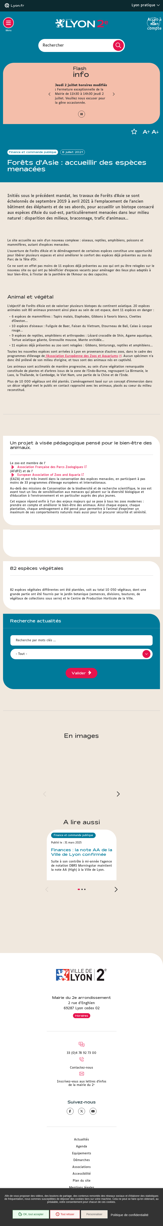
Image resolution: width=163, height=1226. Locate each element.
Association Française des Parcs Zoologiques (50, 467)
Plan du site (81, 1180)
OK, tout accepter (30, 1214)
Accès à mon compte (153, 23)
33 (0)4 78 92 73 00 (81, 1053)
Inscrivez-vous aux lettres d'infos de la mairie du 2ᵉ (81, 1083)
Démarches (81, 1160)
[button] (49, 94)
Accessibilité (82, 1173)
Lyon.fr (17, 5)
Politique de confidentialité (129, 1215)
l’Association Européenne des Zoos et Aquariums (81, 356)
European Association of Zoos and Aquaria (48, 475)
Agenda (81, 1146)
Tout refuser (65, 1214)
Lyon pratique (146, 5)
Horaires (81, 1015)
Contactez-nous (81, 1067)
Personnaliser (94, 1214)
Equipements (81, 1153)
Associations (81, 1167)
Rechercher (53, 45)
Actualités (81, 1139)
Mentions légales (81, 1187)
